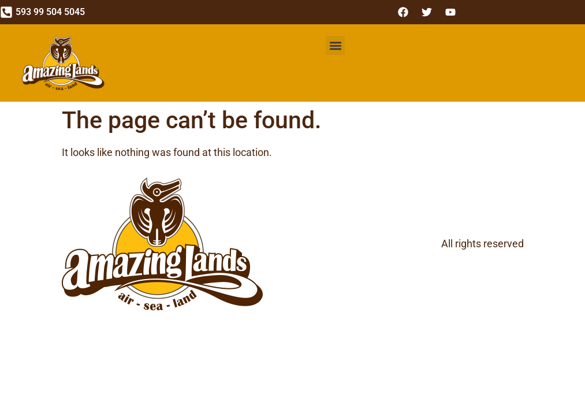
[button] (335, 45)
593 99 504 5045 (50, 11)
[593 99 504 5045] (6, 12)
